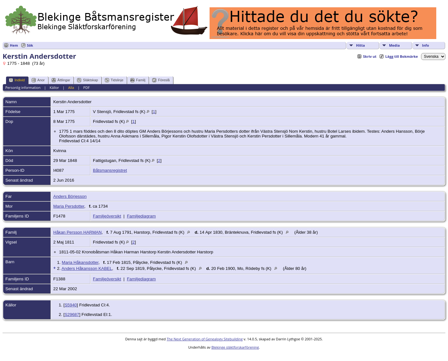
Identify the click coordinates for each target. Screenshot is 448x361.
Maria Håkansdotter (80, 262)
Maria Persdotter (68, 206)
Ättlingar (61, 80)
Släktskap (87, 80)
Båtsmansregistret (110, 170)
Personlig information (23, 87)
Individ (17, 80)
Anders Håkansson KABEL (87, 268)
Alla (71, 87)
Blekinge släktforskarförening (235, 347)
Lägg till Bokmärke (401, 56)
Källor (54, 87)
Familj (137, 80)
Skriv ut (369, 56)
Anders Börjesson (70, 196)
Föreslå (161, 80)
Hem (14, 45)
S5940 (71, 305)
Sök (30, 45)
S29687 (72, 314)
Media (394, 45)
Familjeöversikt (107, 216)
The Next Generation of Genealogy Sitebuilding (205, 339)
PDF (86, 87)
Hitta (360, 45)
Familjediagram (141, 216)
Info (425, 45)
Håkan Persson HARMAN (77, 232)
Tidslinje (114, 80)
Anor (38, 80)
